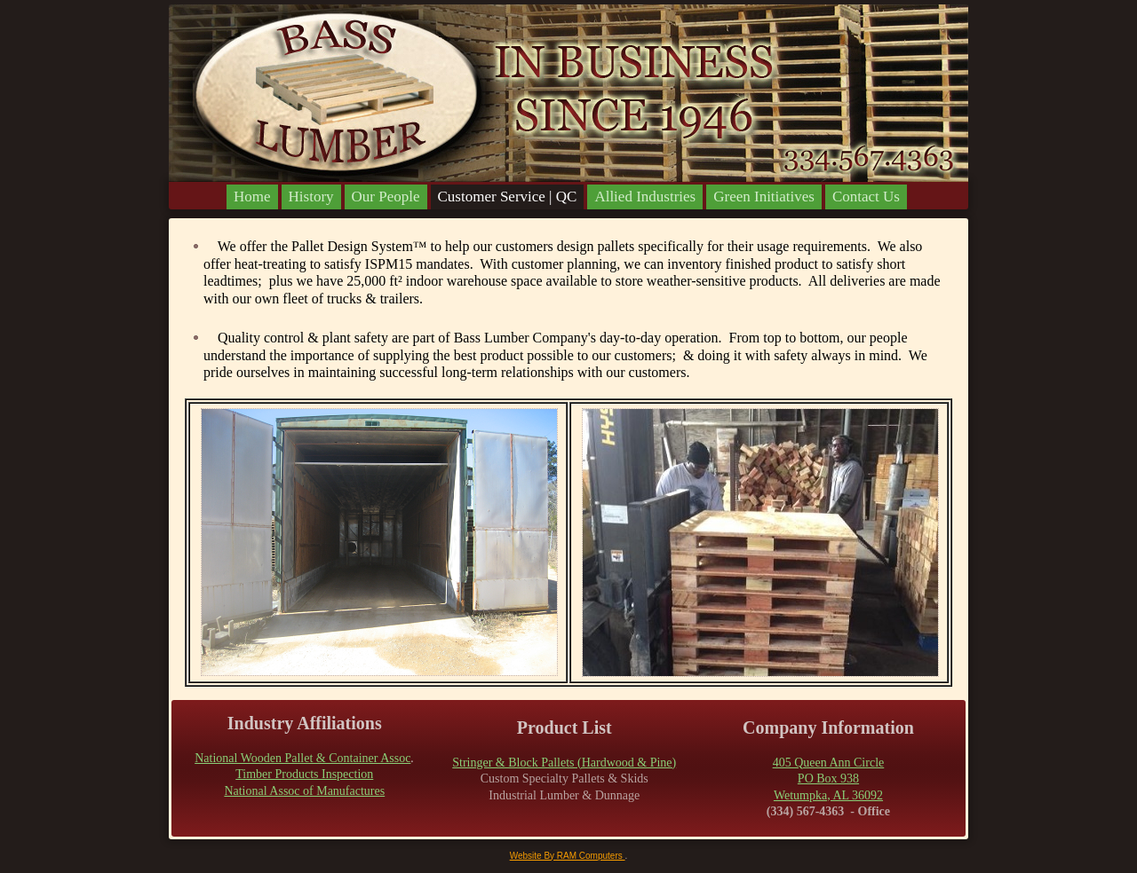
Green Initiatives (764, 196)
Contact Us (866, 196)
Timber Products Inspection (304, 774)
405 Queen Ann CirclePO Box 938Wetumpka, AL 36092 (829, 779)
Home (252, 196)
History (311, 196)
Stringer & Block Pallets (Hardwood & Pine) (564, 762)
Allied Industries (645, 196)
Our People (386, 196)
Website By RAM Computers (567, 856)
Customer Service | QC (507, 196)
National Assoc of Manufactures (304, 791)
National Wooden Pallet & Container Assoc (302, 758)
